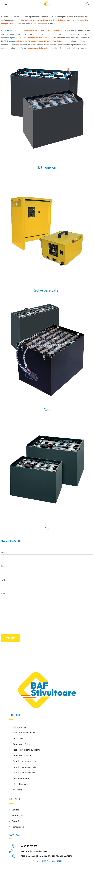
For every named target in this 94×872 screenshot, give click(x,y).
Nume (47, 557)
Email (47, 571)
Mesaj (47, 612)
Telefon (47, 584)
